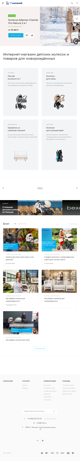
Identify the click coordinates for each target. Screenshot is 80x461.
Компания (8, 381)
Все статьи (73, 224)
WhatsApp (42, 440)
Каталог (26, 381)
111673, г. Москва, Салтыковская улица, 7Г (40, 428)
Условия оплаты (49, 388)
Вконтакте (37, 440)
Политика (47, 400)
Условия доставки (50, 391)
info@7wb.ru (41, 423)
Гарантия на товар (69, 391)
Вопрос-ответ (67, 394)
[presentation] (3, 188)
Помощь (66, 381)
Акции (24, 385)
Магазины (47, 385)
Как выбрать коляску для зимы (18, 340)
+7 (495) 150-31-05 (34, 419)
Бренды (25, 388)
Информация (50, 381)
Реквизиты (47, 397)
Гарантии (47, 394)
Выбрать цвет (16, 35)
